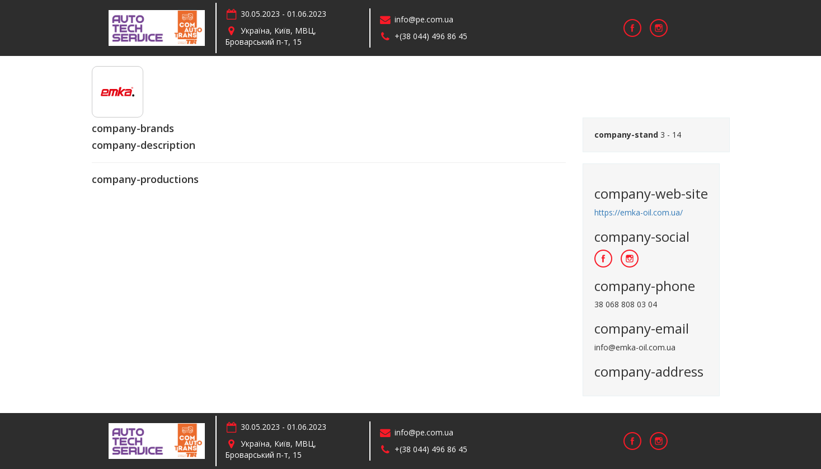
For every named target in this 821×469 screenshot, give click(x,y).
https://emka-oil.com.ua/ (638, 212)
